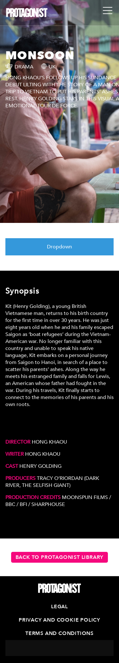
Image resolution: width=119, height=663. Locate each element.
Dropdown (59, 246)
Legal (59, 606)
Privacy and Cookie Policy (59, 620)
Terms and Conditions (59, 633)
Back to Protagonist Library (60, 557)
